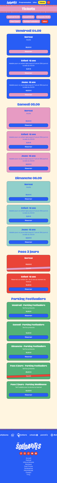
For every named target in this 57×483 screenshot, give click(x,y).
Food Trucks (28, 474)
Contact (28, 480)
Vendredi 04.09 (13, 16)
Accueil (28, 466)
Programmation (25, 2)
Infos (35, 2)
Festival (28, 468)
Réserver (28, 51)
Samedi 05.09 (28, 16)
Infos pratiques (28, 470)
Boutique (28, 472)
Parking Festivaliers (31, 21)
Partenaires (28, 476)
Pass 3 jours (15, 21)
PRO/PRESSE (28, 478)
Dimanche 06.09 (43, 16)
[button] (48, 2)
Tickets (42, 2)
